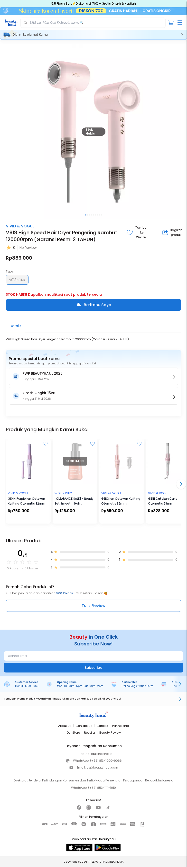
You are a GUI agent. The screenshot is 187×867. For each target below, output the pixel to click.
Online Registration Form (137, 686)
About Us (64, 726)
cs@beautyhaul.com (102, 767)
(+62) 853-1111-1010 (102, 788)
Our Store (73, 733)
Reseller (89, 733)
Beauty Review (110, 733)
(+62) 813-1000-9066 (106, 761)
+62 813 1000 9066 (26, 686)
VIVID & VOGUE (20, 226)
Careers (102, 726)
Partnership (120, 726)
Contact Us (83, 726)
